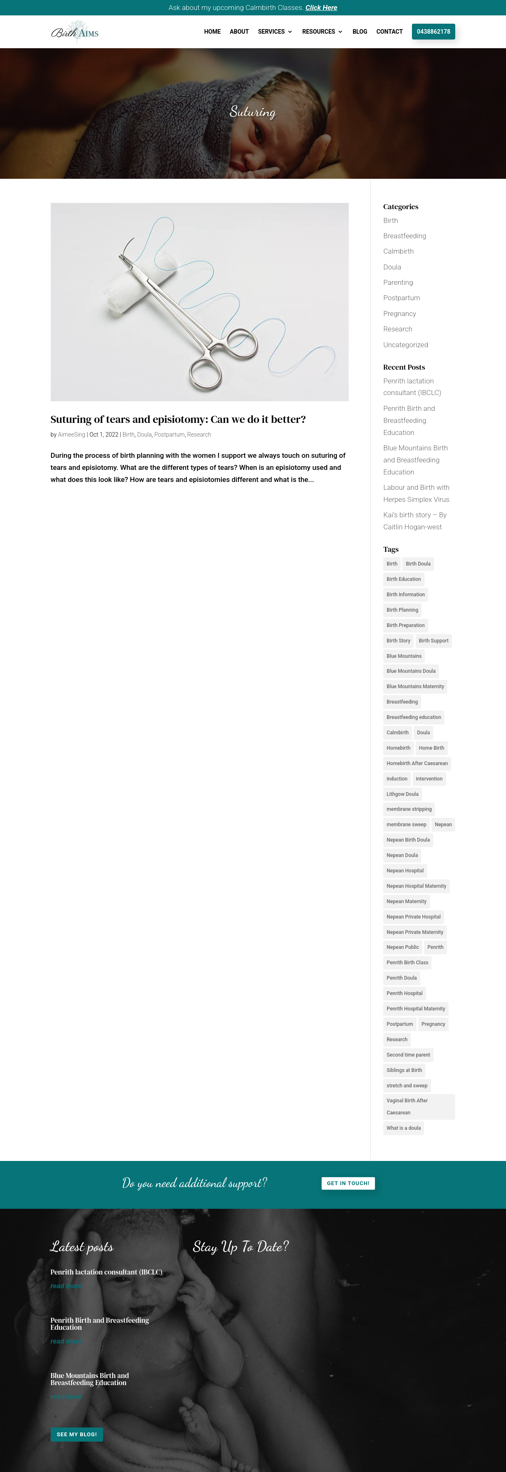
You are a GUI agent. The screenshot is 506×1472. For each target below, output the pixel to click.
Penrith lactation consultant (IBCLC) (107, 1272)
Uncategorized (405, 345)
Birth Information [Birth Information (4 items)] (406, 595)
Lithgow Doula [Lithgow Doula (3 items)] (403, 794)
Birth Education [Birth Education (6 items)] (404, 579)
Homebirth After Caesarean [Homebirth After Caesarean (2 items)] (417, 763)
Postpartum (169, 434)
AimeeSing (71, 434)
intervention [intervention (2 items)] (429, 779)
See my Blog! (77, 1434)
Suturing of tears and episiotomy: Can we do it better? (178, 419)
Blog (359, 31)
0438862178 (433, 31)
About (239, 31)
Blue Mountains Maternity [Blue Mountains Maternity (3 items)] (415, 686)
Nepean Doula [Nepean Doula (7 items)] (402, 855)
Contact (390, 31)
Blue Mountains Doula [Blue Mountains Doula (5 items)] (411, 671)
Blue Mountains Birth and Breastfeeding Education (415, 460)
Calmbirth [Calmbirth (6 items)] (398, 733)
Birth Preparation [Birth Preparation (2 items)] (405, 625)
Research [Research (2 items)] (397, 1039)
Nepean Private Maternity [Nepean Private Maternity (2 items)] (415, 932)
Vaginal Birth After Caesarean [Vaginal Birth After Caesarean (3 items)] (407, 1107)
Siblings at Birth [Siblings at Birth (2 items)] (404, 1070)
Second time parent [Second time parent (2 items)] (408, 1055)
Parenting (398, 282)
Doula (144, 434)
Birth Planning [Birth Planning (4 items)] (402, 610)
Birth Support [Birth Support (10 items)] (434, 641)
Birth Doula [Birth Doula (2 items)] (418, 564)
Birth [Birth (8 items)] (392, 564)
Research (199, 434)
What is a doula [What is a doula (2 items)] (404, 1128)
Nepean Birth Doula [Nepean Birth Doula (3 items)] (408, 840)
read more (66, 1286)
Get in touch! (348, 1183)
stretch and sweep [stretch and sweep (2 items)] (407, 1086)
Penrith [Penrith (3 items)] (435, 947)
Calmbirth (398, 251)
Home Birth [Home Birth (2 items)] (431, 748)
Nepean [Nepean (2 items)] (443, 824)
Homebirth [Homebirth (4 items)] (398, 748)
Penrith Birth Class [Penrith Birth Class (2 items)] (407, 963)
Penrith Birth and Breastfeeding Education (409, 420)
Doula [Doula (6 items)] (423, 733)
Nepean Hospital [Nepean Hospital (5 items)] (405, 871)
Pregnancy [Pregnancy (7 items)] (433, 1024)
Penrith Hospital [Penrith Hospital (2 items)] (404, 993)
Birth (128, 434)
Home (212, 31)
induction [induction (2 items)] (397, 779)
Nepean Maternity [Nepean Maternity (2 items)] (406, 901)
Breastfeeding (404, 236)
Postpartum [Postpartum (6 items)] (400, 1024)
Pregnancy (399, 313)
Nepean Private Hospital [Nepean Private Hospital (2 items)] (414, 917)
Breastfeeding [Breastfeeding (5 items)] (402, 702)
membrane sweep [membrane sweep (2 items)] (406, 824)
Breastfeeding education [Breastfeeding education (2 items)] (414, 717)
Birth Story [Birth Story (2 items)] (398, 641)
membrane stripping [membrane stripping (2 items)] (409, 809)
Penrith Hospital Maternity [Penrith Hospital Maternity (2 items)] (416, 1009)
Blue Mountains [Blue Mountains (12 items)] (404, 656)
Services (271, 31)
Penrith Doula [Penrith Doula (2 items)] (402, 978)
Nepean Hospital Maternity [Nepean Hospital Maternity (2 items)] (416, 886)
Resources (318, 31)
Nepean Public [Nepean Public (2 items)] (403, 947)
